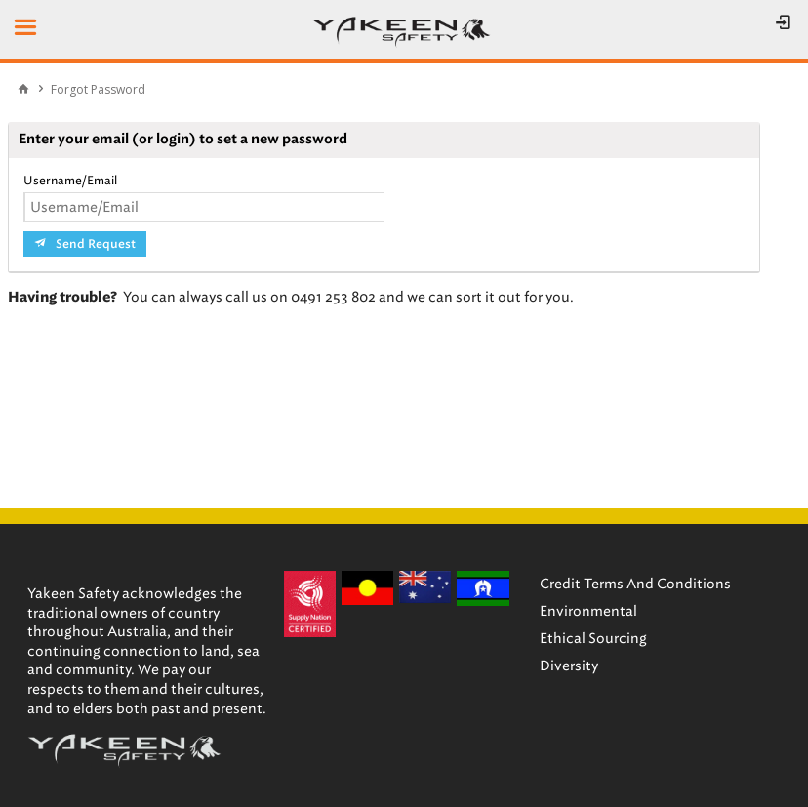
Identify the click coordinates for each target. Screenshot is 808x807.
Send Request (96, 244)
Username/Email (70, 180)
